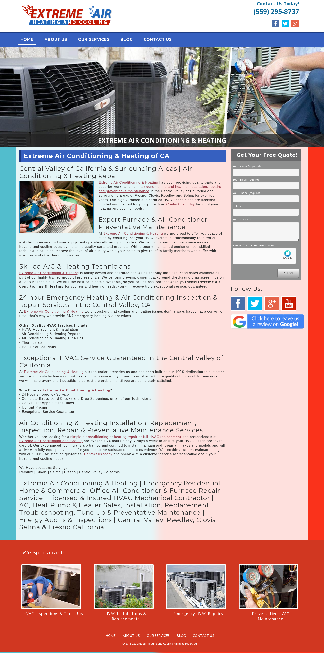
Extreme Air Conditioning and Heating (51, 441)
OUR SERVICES (94, 39)
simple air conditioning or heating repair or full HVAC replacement (125, 437)
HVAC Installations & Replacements (125, 616)
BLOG (127, 39)
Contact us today (180, 204)
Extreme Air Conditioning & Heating (128, 182)
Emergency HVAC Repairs (198, 613)
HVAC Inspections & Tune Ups (53, 613)
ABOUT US (56, 39)
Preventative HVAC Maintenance (270, 616)
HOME (27, 39)
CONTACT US (158, 39)
